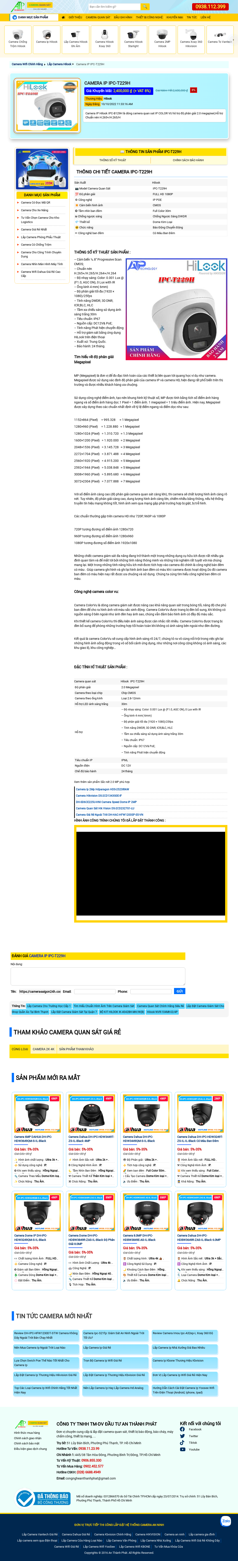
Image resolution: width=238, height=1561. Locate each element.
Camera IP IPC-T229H (89, 64)
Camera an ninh (174, 1534)
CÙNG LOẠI (20, 1049)
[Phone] (151, 991)
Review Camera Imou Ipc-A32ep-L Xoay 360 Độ (183, 1333)
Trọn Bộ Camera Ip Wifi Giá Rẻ (102, 1360)
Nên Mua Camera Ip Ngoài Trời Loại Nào (39, 1347)
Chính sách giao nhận (27, 1438)
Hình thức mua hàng (27, 1432)
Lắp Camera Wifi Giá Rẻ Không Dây (197, 1540)
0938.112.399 (210, 7)
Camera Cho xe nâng (34, 210)
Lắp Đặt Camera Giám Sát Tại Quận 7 (74, 1012)
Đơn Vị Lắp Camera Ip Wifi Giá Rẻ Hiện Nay (180, 1375)
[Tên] (40, 991)
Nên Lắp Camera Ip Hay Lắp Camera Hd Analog (113, 1388)
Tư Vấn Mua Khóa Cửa (168, 1546)
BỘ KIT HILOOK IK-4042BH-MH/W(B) (122, 1012)
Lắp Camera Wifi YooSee (99, 1546)
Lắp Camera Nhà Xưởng (156, 1540)
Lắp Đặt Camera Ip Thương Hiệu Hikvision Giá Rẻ (45, 1375)
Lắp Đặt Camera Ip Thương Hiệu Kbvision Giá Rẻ (114, 1375)
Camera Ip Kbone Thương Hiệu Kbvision (178, 1360)
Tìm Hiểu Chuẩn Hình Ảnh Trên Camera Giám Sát (104, 1006)
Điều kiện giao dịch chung (30, 1449)
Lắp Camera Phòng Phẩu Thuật (41, 237)
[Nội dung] (98, 976)
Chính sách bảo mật (26, 1443)
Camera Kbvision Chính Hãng (112, 1534)
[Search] (114, 6)
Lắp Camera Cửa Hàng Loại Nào (81, 1540)
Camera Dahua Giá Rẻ (76, 1534)
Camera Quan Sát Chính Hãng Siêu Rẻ (160, 1006)
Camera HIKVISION (147, 1534)
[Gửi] (179, 991)
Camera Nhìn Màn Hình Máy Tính (42, 264)
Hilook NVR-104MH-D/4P (162, 1012)
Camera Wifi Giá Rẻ (66, 1546)
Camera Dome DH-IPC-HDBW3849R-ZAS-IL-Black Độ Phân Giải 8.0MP (91, 1240)
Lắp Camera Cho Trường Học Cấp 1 (49, 1006)
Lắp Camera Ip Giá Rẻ (97, 1347)
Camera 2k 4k (43, 1049)
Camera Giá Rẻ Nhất (34, 229)
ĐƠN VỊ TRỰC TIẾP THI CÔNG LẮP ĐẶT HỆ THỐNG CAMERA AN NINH (119, 1525)
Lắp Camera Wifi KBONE (134, 1546)
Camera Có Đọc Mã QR (35, 202)
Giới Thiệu (75, 17)
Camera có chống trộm (36, 244)
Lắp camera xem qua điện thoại (37, 1540)
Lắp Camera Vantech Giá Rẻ (40, 1534)
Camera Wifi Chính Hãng (27, 64)
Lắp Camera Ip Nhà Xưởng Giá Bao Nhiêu (179, 1347)
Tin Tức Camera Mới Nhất (54, 1316)
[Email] (94, 991)
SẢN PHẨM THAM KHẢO (76, 1049)
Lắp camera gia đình (202, 1534)
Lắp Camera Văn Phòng (121, 1540)
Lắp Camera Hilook (59, 64)
